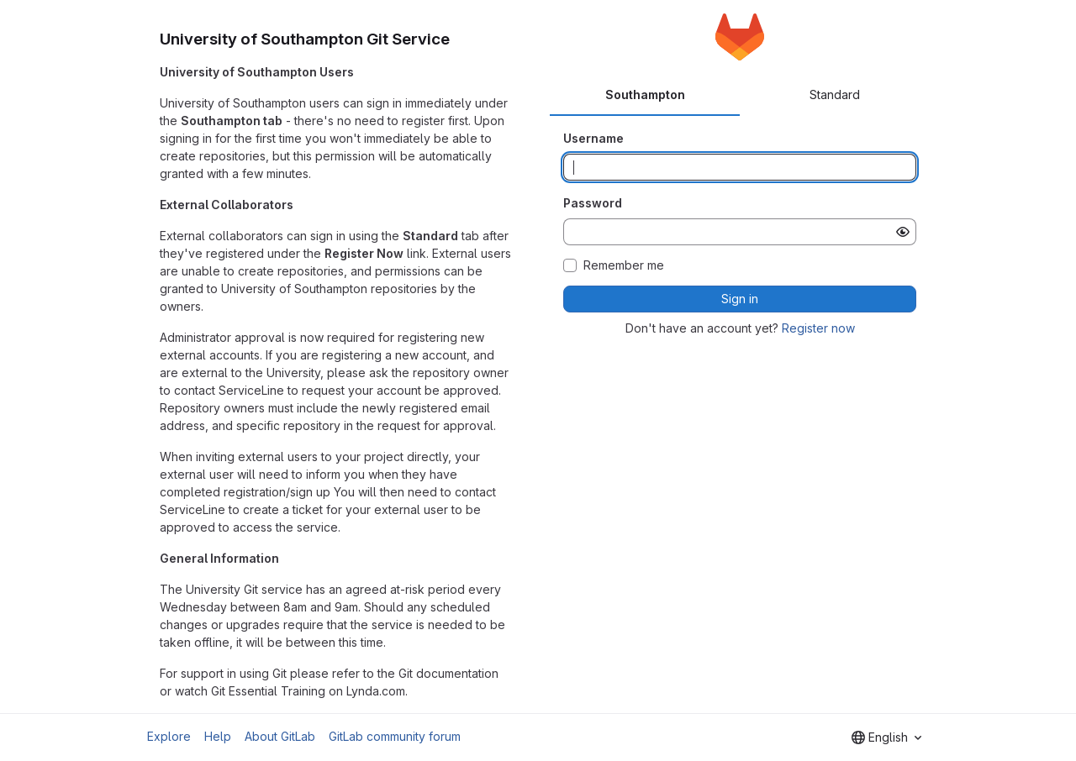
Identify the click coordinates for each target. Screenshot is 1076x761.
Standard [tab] (835, 94)
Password (592, 203)
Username (593, 138)
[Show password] (902, 231)
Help (217, 736)
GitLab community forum (395, 736)
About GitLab (280, 736)
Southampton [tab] (645, 94)
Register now (818, 328)
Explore (169, 736)
